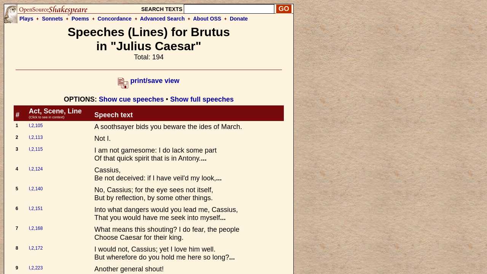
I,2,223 (36, 268)
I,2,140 (36, 188)
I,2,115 (36, 149)
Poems (80, 19)
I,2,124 (36, 169)
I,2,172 (36, 248)
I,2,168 (36, 228)
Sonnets (52, 19)
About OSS (207, 19)
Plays (26, 19)
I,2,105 (36, 125)
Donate (239, 19)
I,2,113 (36, 137)
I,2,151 (36, 208)
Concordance (114, 19)
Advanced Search (162, 19)
